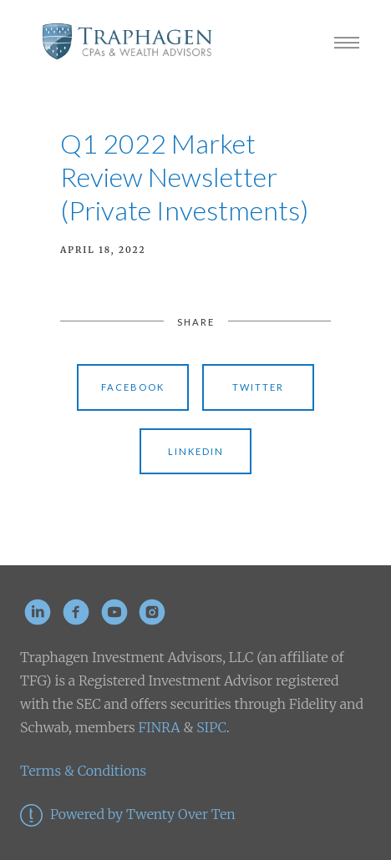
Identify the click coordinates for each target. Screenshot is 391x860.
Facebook (133, 387)
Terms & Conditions (83, 770)
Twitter (258, 387)
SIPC (209, 727)
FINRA (159, 727)
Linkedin (196, 451)
